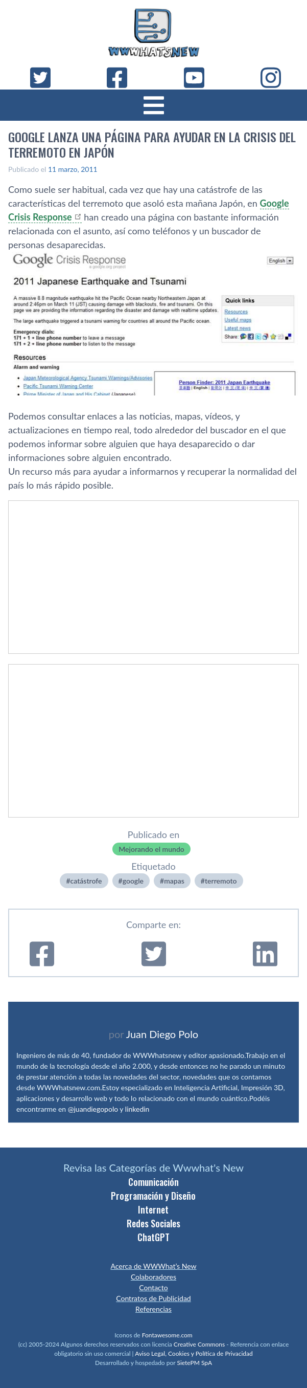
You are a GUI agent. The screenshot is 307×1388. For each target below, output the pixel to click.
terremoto (221, 880)
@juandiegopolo (93, 1109)
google (133, 880)
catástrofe (86, 880)
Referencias (153, 1309)
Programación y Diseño (153, 1195)
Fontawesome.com (167, 1335)
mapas (174, 880)
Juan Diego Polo (162, 1034)
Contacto (153, 1287)
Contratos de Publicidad (153, 1298)
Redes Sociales (153, 1223)
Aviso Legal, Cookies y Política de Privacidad (194, 1353)
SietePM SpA (194, 1363)
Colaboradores (153, 1276)
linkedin (137, 1109)
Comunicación (153, 1181)
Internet (153, 1209)
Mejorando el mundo (151, 849)
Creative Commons (199, 1344)
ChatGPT (153, 1237)
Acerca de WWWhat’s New (153, 1266)
